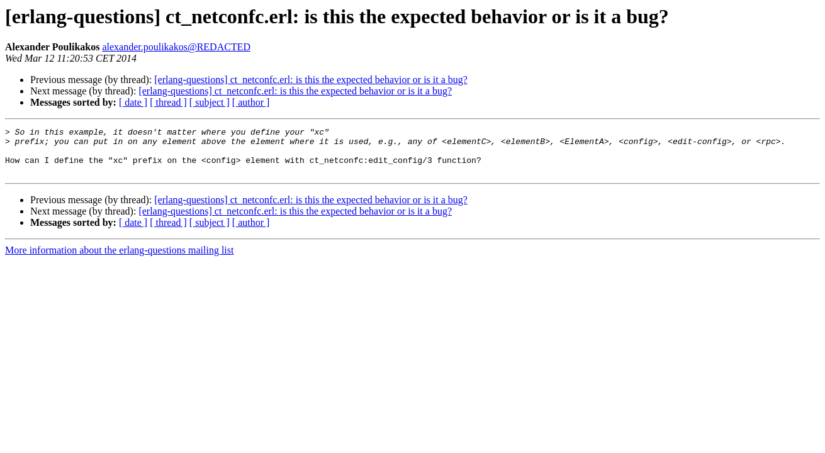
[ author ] (251, 102)
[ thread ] (168, 102)
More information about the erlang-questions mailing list (119, 259)
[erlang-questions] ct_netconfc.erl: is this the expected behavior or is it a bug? (311, 79)
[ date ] (133, 102)
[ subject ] (209, 102)
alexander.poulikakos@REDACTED (176, 47)
